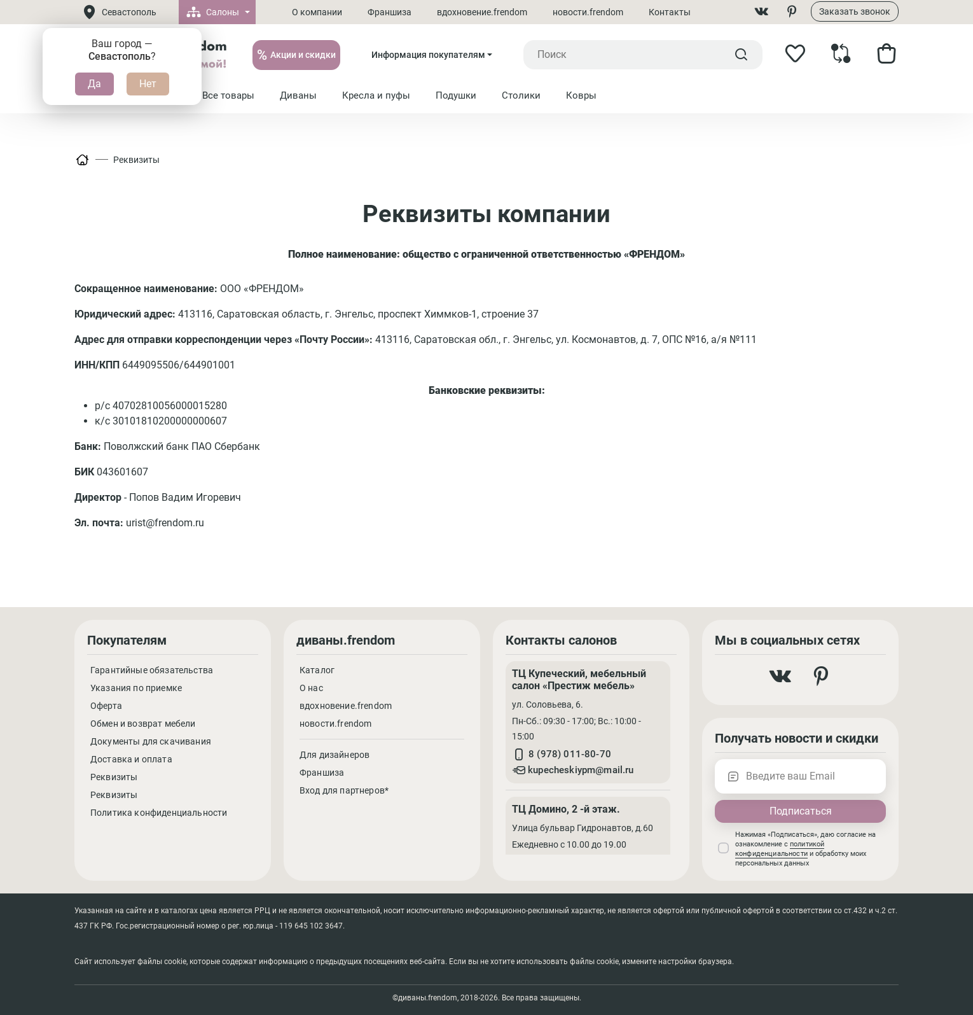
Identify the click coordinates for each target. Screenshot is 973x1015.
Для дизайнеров (334, 755)
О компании (318, 12)
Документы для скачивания (150, 741)
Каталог (317, 670)
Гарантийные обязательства (151, 670)
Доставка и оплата (131, 759)
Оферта (106, 706)
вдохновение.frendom (483, 12)
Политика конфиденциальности (158, 813)
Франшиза (391, 12)
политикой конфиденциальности (779, 849)
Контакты (671, 12)
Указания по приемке (136, 688)
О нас (311, 688)
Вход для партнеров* (344, 790)
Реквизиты (136, 160)
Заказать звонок (854, 11)
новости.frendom (589, 12)
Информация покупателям (428, 55)
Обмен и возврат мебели (143, 723)
